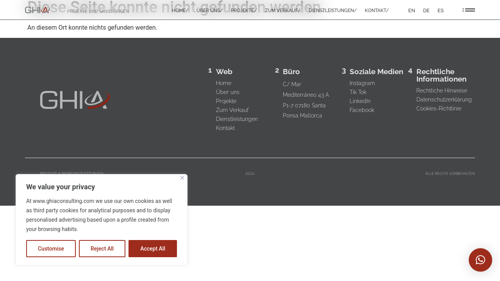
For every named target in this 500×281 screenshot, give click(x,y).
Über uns (228, 92)
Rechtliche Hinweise (441, 90)
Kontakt (225, 128)
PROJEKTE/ (244, 10)
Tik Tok (358, 92)
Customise (51, 248)
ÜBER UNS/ (209, 10)
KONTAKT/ (377, 10)
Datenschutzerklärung (444, 99)
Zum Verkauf (232, 110)
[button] (480, 260)
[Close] (182, 178)
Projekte (226, 101)
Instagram (362, 83)
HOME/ (180, 10)
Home (224, 83)
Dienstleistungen (237, 119)
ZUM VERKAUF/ (283, 10)
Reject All (102, 248)
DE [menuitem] (426, 10)
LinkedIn (360, 101)
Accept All (152, 248)
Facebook (362, 110)
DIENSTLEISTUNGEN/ (333, 10)
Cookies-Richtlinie (438, 108)
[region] (102, 219)
